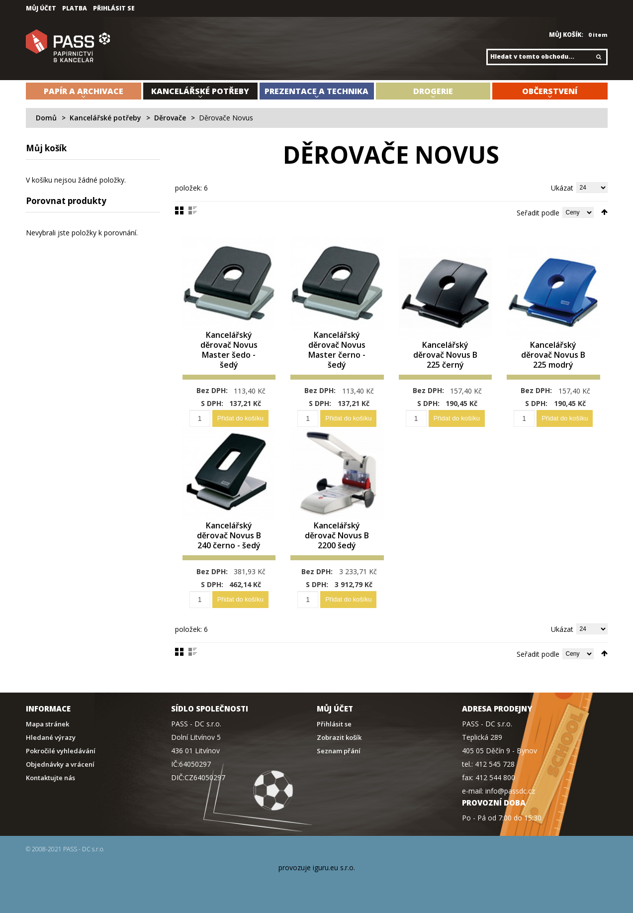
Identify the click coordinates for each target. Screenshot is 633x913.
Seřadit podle (538, 212)
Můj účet (41, 8)
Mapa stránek (47, 724)
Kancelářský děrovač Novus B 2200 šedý (337, 535)
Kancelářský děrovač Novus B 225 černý (445, 355)
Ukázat (562, 188)
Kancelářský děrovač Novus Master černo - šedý (336, 350)
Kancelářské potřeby (105, 117)
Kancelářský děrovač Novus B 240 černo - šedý (229, 535)
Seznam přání (339, 751)
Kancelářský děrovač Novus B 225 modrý (553, 355)
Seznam (192, 210)
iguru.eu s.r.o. (334, 867)
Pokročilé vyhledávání (60, 751)
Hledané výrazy (51, 737)
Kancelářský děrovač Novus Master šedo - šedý (229, 350)
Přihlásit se (114, 8)
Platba (74, 8)
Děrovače (170, 117)
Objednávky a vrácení (60, 764)
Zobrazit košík (339, 737)
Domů (46, 117)
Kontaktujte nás (50, 778)
